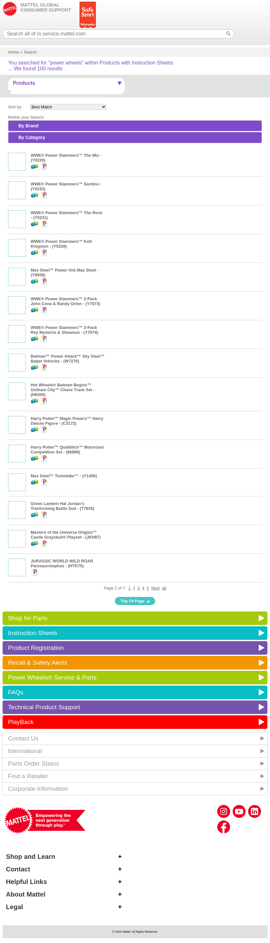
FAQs (15, 692)
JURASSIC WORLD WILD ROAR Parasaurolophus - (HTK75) (62, 563)
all (164, 588)
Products (24, 83)
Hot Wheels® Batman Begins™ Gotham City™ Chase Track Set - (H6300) (63, 389)
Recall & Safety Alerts (38, 662)
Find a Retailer (28, 776)
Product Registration (36, 647)
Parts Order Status (33, 763)
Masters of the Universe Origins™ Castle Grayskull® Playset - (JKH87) (66, 535)
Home (13, 52)
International (25, 751)
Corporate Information (38, 788)
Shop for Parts (28, 618)
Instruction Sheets (33, 633)
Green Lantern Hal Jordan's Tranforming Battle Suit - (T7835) (62, 506)
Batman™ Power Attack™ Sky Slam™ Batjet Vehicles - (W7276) (68, 358)
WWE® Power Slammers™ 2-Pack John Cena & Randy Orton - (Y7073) (65, 301)
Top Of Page (132, 601)
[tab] (135, 125)
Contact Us (23, 738)
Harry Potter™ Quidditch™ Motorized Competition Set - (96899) (67, 449)
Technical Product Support (44, 707)
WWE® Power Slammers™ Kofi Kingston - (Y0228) (61, 244)
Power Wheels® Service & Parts (52, 677)
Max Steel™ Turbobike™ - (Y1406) (64, 475)
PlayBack (21, 722)
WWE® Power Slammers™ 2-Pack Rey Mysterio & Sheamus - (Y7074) (64, 330)
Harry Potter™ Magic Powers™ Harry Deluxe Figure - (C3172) (67, 421)
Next (155, 588)
